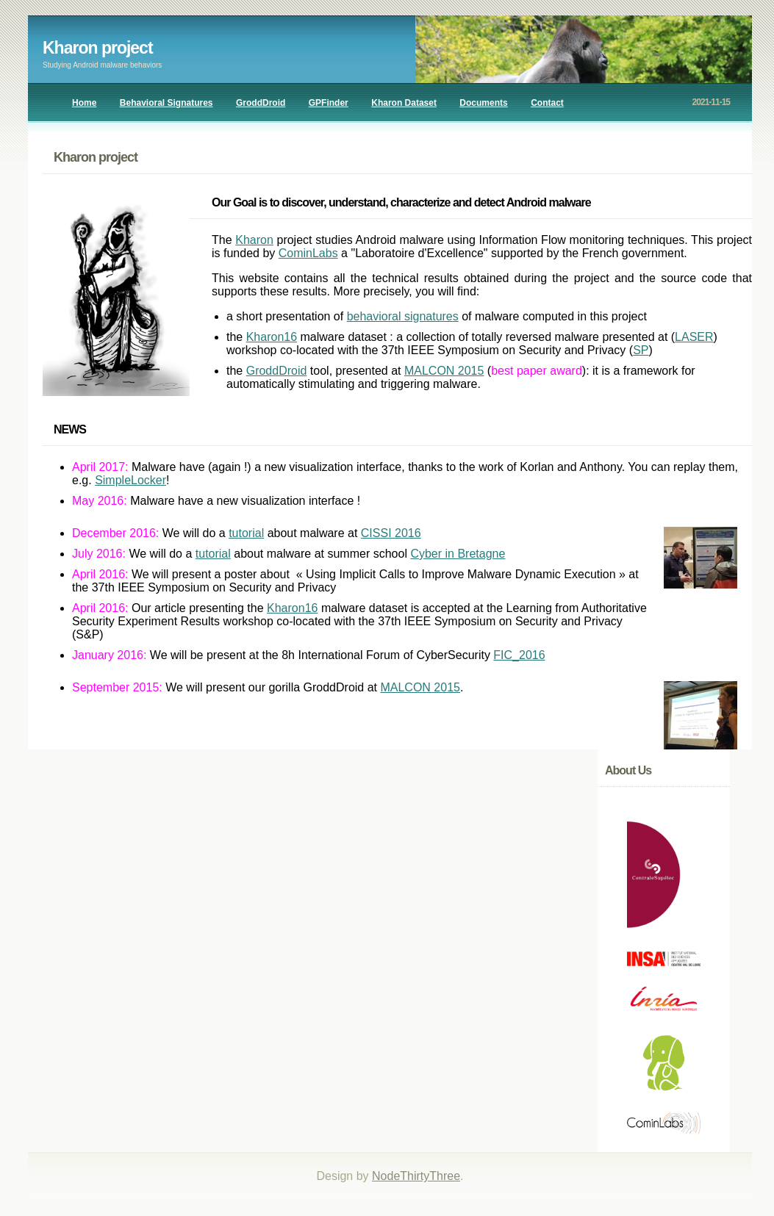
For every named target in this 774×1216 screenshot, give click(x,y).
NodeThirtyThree (416, 1176)
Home (84, 103)
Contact (547, 103)
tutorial (246, 533)
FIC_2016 (519, 655)
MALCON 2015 (444, 370)
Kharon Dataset (404, 103)
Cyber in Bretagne (457, 553)
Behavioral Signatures (166, 103)
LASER (694, 337)
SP (640, 350)
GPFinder (328, 103)
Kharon (254, 240)
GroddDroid (260, 103)
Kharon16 (271, 337)
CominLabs (308, 253)
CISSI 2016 (391, 533)
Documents (483, 103)
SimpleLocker (130, 480)
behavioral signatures (403, 316)
